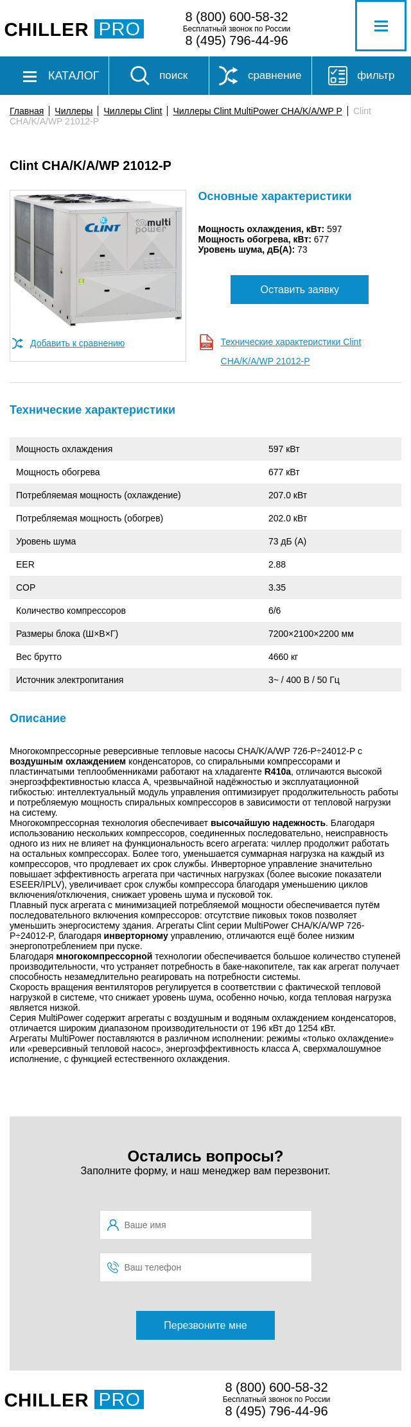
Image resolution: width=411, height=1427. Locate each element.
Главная (27, 111)
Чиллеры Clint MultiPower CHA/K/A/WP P (257, 111)
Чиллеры (73, 111)
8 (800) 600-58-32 (236, 17)
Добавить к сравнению (77, 343)
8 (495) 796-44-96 (236, 40)
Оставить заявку (299, 289)
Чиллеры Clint (132, 111)
